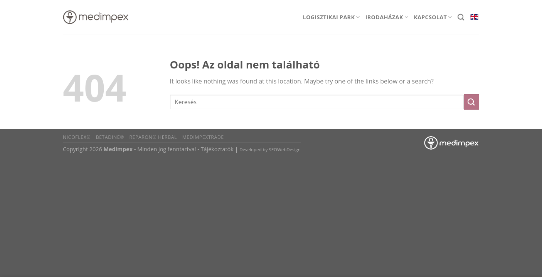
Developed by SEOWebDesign (270, 149)
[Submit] (471, 101)
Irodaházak (386, 17)
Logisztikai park (331, 17)
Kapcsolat (433, 17)
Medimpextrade (203, 137)
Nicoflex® (77, 137)
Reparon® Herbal (153, 137)
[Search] (461, 17)
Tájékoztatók (217, 149)
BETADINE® (110, 137)
